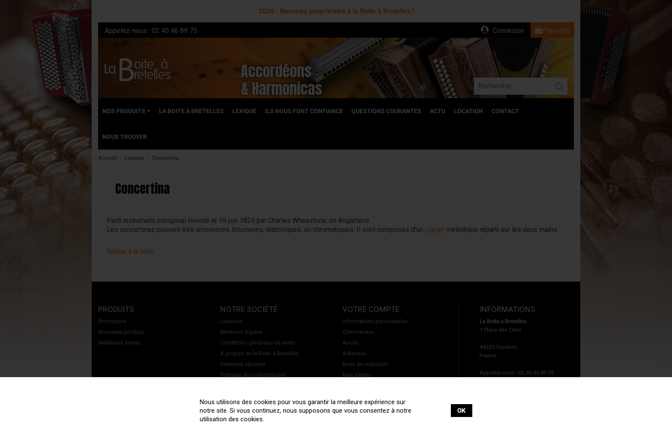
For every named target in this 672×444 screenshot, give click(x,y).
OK (461, 410)
